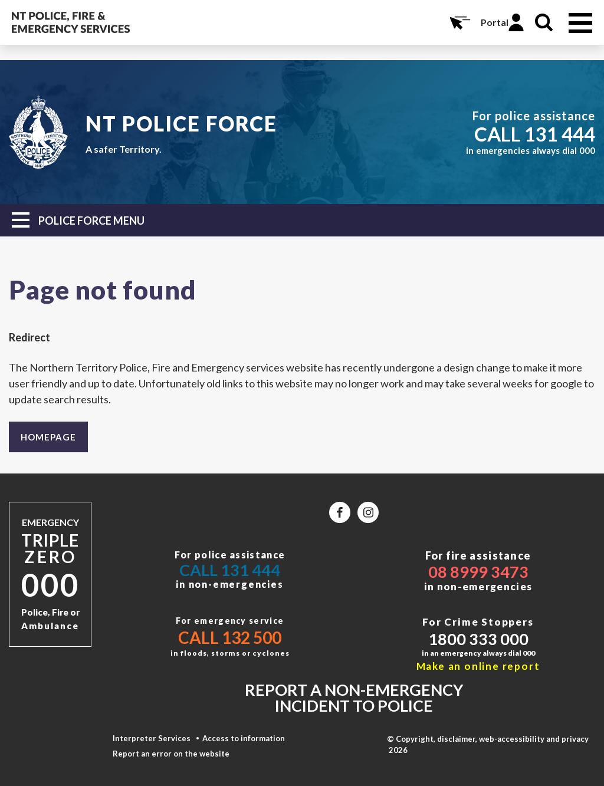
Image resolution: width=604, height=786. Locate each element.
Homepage (48, 437)
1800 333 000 (478, 639)
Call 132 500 (229, 637)
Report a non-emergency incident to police (354, 697)
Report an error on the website (171, 753)
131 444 (559, 134)
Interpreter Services (152, 738)
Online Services (459, 22)
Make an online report (478, 666)
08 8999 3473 (478, 571)
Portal (494, 22)
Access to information (243, 738)
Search (544, 22)
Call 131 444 (229, 570)
